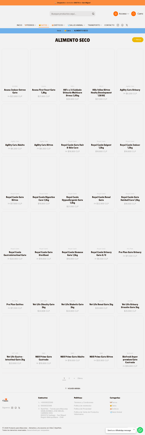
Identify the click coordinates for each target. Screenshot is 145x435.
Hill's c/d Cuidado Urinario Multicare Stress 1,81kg (72, 93)
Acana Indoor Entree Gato (15, 91)
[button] (137, 39)
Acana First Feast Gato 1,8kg (43, 91)
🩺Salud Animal (116, 412)
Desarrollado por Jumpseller (38, 430)
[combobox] (72, 13)
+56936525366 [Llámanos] (45, 402)
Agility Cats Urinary (130, 90)
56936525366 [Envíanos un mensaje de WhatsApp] (45, 406)
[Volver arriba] (72, 388)
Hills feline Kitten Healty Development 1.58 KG (101, 93)
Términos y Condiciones (83, 402)
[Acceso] (121, 14)
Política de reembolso (82, 406)
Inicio (59, 31)
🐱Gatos (67, 31)
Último (80, 378)
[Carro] (137, 14)
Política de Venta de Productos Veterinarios (86, 413)
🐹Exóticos (114, 409)
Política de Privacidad (82, 409)
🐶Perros (113, 402)
